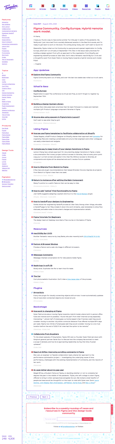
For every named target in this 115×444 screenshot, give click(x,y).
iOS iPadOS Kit (92, 236)
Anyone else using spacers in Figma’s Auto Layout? (57, 117)
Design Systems (7, 95)
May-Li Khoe (89, 383)
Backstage (5, 77)
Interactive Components (10, 44)
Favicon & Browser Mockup (46, 244)
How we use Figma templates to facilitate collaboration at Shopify (64, 133)
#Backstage (37, 329)
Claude (4, 153)
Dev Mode (5, 128)
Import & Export (7, 42)
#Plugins (36, 197)
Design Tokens (6, 97)
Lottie (4, 161)
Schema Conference (8, 110)
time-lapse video (73, 279)
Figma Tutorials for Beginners (47, 217)
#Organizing (37, 144)
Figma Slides (6, 141)
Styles (4, 57)
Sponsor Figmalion (7, 184)
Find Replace (81, 194)
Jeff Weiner (68, 383)
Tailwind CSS (6, 168)
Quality (4, 108)
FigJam (4, 130)
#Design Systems (39, 112)
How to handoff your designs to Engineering (53, 202)
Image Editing (6, 40)
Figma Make (5, 137)
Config (4, 82)
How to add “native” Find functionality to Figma (55, 191)
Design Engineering (8, 93)
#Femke (49, 212)
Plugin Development (8, 106)
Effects (4, 35)
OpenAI (4, 164)
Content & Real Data (8, 84)
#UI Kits (36, 239)
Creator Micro (6, 88)
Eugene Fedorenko (74, 438)
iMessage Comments (43, 255)
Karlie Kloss (77, 383)
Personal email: (50, 419)
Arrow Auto (39, 293)
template (96, 136)
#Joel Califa (52, 197)
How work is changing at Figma (48, 311)
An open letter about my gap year (49, 370)
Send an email (6, 186)
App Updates (6, 24)
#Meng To (53, 186)
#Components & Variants (41, 186)
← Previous (32, 397)
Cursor (4, 157)
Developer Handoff (8, 33)
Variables (5, 61)
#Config (36, 99)
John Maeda (44, 383)
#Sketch (50, 175)
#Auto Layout (38, 123)
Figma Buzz (5, 132)
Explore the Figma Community (47, 75)
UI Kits (4, 119)
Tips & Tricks (6, 115)
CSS (3, 90)
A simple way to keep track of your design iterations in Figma (61, 149)
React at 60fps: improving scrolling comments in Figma (59, 352)
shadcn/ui (5, 166)
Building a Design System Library (48, 104)
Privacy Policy (74, 423)
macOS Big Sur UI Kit (43, 233)
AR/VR (4, 75)
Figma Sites (5, 139)
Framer (4, 159)
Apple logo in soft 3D (43, 266)
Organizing (5, 104)
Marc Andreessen (56, 383)
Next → (45, 397)
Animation (5, 22)
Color (3, 79)
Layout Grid (5, 46)
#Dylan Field (46, 329)
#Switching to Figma (40, 175)
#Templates (46, 144)
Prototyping (6, 53)
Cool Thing (5, 86)
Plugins (4, 48)
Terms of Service (84, 423)
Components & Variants (9, 31)
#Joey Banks (44, 239)
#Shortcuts (43, 197)
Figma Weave (6, 143)
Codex (4, 155)
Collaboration (6, 29)
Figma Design (6, 135)
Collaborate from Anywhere (46, 334)
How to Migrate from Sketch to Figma (51, 167)
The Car (37, 276)
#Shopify (53, 144)
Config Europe (40, 91)
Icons (3, 99)
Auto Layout (6, 26)
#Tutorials (37, 223)
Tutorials (5, 117)
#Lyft (47, 112)
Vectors (4, 64)
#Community (38, 80)
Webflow (4, 170)
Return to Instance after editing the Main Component (58, 180)
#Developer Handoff (40, 212)
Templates (5, 112)
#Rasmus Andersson (49, 123)
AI (2, 73)
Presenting (5, 51)
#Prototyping (38, 301)
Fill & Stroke (5, 37)
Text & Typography (7, 59)
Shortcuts (5, 55)
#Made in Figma (39, 271)
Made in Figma (6, 101)
